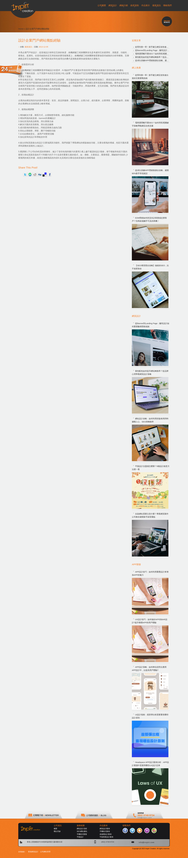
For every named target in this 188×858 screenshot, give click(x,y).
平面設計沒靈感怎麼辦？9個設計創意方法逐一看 (150, 467)
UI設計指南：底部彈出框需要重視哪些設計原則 (150, 716)
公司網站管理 (45, 852)
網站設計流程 (82, 829)
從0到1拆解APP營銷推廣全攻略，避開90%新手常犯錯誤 (159, 60)
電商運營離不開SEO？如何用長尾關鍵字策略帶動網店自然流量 (150, 124)
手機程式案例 (105, 831)
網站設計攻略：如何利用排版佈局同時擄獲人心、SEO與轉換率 (150, 420)
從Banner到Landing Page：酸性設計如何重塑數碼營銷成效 (161, 50)
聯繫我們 (126, 825)
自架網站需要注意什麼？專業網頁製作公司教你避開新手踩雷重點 (150, 515)
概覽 (55, 829)
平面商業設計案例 (106, 837)
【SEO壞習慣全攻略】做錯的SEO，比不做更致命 (150, 267)
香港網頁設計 (33, 852)
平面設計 (80, 837)
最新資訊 (28, 47)
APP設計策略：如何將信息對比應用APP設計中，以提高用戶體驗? (149, 668)
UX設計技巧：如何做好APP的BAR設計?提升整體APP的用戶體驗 (149, 621)
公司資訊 (58, 825)
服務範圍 (81, 825)
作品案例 (103, 825)
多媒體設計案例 (105, 834)
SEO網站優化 (82, 831)
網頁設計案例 (105, 829)
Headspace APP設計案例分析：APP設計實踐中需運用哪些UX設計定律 (150, 763)
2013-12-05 (43, 47)
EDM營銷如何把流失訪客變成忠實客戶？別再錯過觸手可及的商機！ (149, 219)
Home (21, 29)
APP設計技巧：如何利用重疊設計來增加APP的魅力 (150, 573)
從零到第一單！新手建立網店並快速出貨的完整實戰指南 (159, 47)
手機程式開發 (82, 834)
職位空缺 (57, 831)
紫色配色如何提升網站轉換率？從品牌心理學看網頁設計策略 (161, 57)
